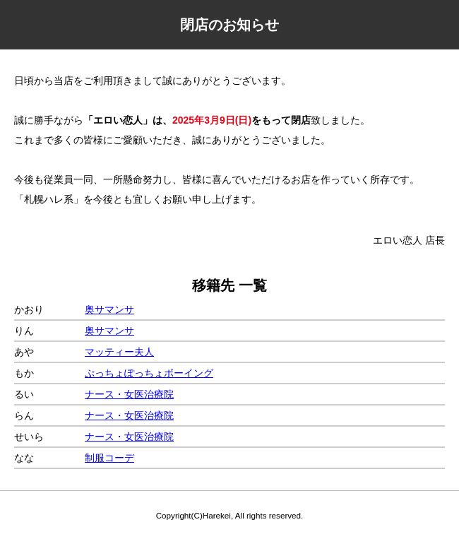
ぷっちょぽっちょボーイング (149, 373)
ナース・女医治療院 (129, 394)
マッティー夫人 (119, 351)
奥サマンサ (109, 309)
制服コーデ (109, 457)
